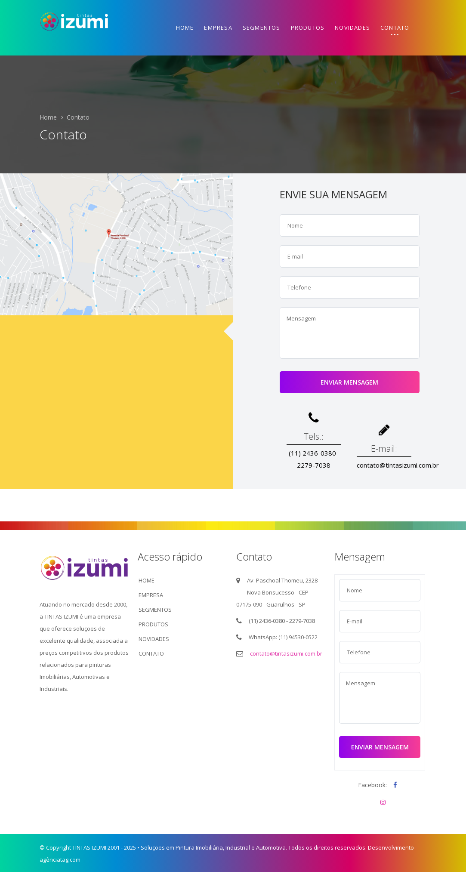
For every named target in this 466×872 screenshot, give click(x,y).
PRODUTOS (153, 624)
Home (185, 27)
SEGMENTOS (155, 609)
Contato (394, 27)
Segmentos (262, 27)
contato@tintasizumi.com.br (286, 653)
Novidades (352, 27)
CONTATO (151, 653)
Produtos (308, 27)
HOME (146, 580)
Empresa (218, 27)
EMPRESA (151, 595)
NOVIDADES (154, 639)
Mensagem (350, 333)
